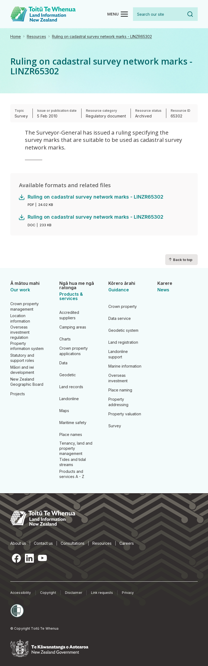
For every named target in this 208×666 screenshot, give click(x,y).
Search (190, 14)
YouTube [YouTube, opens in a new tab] (42, 558)
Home (15, 36)
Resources (36, 36)
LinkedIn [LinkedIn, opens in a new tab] (29, 558)
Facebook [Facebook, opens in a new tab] (16, 558)
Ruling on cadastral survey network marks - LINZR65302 (102, 36)
